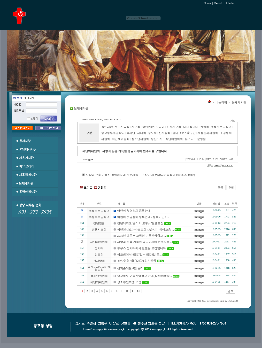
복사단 (130, 133)
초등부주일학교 (221, 127)
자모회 (135, 127)
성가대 (194, 127)
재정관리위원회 (208, 133)
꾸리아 (160, 127)
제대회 (141, 133)
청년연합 (148, 127)
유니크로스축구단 (184, 133)
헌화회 (204, 127)
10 (127, 291)
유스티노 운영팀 (195, 139)
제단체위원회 (120, 139)
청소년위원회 (140, 139)
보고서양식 (122, 127)
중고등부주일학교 (112, 133)
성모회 (152, 133)
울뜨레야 (107, 127)
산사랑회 (164, 133)
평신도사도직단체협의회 (167, 139)
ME (185, 127)
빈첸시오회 (174, 127)
